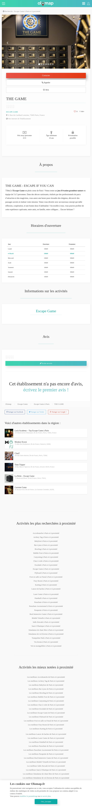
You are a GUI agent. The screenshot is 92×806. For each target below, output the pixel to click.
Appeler (46, 83)
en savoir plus (45, 796)
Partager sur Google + (58, 412)
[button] (8, 41)
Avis (46, 90)
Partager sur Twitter (36, 412)
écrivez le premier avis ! (46, 389)
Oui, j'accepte (46, 801)
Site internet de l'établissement (18, 119)
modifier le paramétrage (29, 796)
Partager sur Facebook (15, 412)
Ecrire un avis (46, 363)
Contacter (46, 75)
